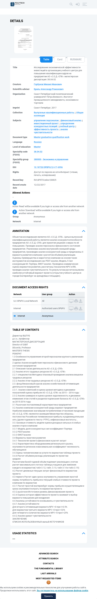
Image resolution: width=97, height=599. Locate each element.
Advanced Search (48, 553)
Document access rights (30, 287)
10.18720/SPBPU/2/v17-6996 (48, 167)
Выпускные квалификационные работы (54, 112)
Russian (38, 142)
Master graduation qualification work (51, 137)
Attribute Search (48, 558)
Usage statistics (24, 533)
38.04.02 (38, 151)
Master (37, 147)
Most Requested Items (48, 578)
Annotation (20, 230)
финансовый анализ (71, 120)
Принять (48, 596)
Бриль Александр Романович (49, 89)
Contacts (48, 563)
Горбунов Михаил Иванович (48, 84)
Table (46, 59)
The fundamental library (48, 568)
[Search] (71, 4)
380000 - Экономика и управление (51, 159)
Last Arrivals (48, 573)
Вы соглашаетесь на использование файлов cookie (62, 590)
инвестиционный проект (46, 123)
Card (59, 59)
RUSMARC (76, 59)
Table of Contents (25, 329)
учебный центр (67, 126)
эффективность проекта (46, 129)
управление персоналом (46, 120)
